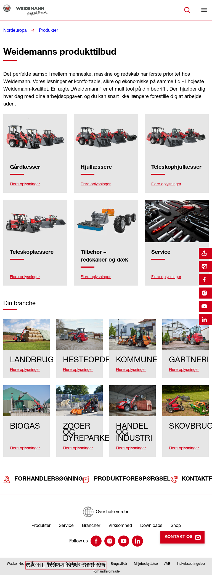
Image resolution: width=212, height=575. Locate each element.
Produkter (45, 30)
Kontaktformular (177, 470)
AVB (167, 552)
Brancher (91, 513)
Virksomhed (120, 513)
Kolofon (53, 552)
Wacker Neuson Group (23, 552)
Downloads (151, 513)
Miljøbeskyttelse (146, 552)
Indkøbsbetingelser (191, 552)
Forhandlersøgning (37, 470)
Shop (176, 513)
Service (66, 513)
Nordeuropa (13, 30)
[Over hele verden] (106, 499)
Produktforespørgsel (108, 470)
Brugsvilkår (119, 552)
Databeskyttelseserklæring (84, 552)
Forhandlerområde (106, 559)
